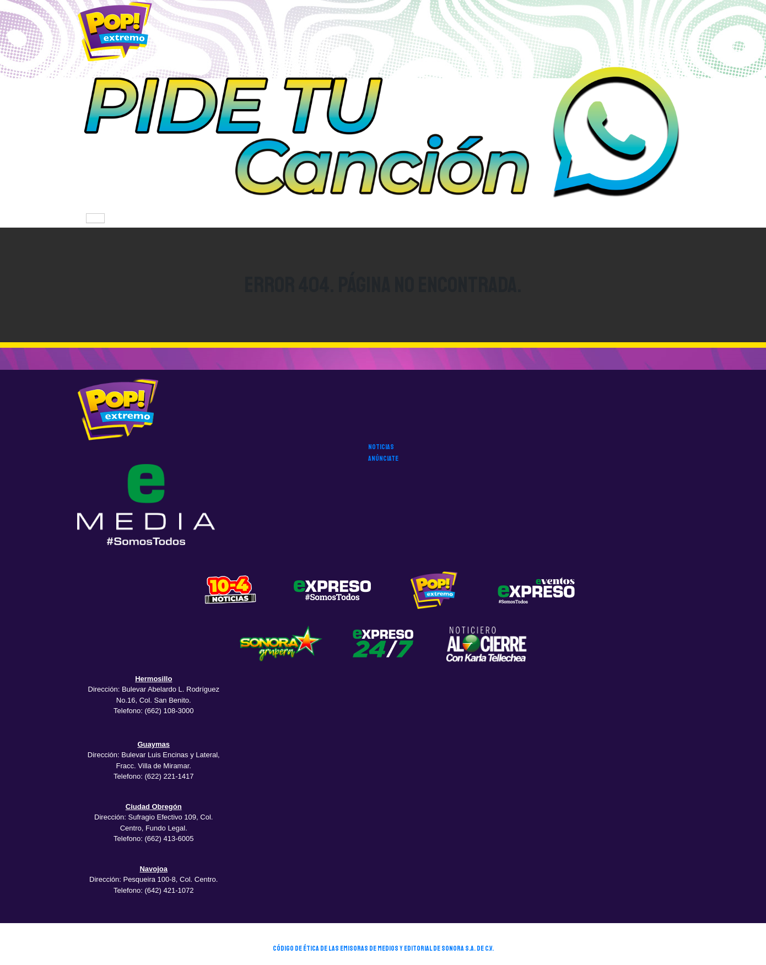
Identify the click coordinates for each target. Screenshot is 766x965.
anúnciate (383, 458)
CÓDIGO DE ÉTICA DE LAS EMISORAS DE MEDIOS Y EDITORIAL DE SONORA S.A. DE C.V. (383, 948)
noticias (381, 447)
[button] (383, 135)
